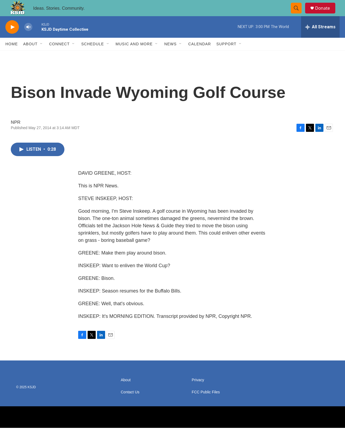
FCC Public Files (206, 404)
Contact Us (130, 404)
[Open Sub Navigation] (41, 56)
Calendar (199, 56)
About (30, 56)
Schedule (92, 56)
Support (226, 56)
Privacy (198, 392)
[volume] (28, 39)
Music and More (134, 56)
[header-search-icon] (298, 14)
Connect (59, 56)
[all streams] (320, 39)
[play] (12, 39)
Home (11, 56)
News (170, 56)
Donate (326, 14)
